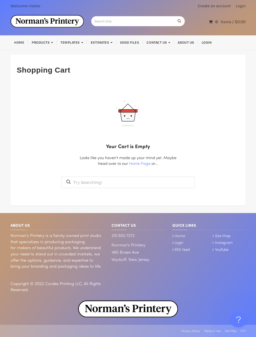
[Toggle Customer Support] (238, 319)
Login (241, 5)
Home (19, 42)
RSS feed (182, 249)
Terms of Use (212, 331)
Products (42, 42)
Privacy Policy (191, 331)
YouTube (221, 249)
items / (227, 21)
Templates (71, 42)
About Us (186, 42)
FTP (243, 331)
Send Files (129, 42)
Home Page (139, 163)
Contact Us (158, 42)
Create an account (214, 5)
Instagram (224, 242)
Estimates (101, 42)
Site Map (222, 235)
